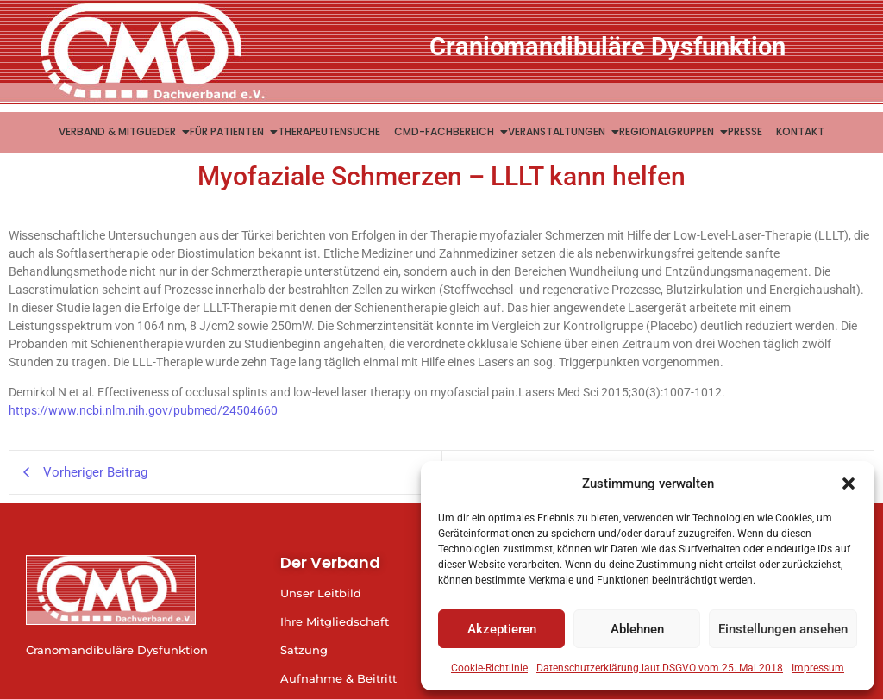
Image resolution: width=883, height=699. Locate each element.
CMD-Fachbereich (446, 131)
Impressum (818, 668)
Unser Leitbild (320, 593)
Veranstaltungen (558, 131)
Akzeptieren (501, 629)
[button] (848, 483)
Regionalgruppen (668, 131)
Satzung (304, 650)
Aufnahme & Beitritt (338, 678)
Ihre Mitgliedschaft (334, 621)
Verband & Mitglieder (119, 131)
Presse (745, 131)
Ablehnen (637, 629)
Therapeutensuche (329, 131)
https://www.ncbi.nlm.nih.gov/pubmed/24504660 (143, 410)
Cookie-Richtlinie (489, 668)
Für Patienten (228, 131)
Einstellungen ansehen (783, 629)
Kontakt (800, 131)
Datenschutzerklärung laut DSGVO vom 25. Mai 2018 (659, 668)
